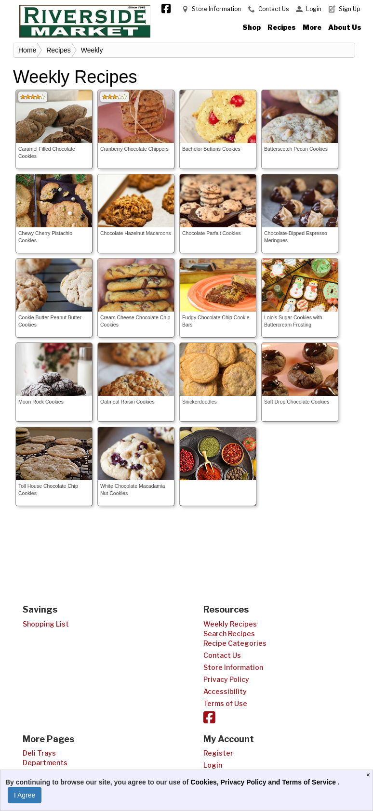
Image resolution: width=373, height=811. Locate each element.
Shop (251, 27)
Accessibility (225, 691)
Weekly (92, 50)
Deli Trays (39, 753)
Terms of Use (225, 703)
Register (218, 753)
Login (313, 9)
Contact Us (273, 9)
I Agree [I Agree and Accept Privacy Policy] (24, 795)
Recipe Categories (234, 643)
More (312, 27)
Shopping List (46, 624)
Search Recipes (229, 633)
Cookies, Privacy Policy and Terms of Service (264, 782)
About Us (344, 27)
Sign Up (349, 9)
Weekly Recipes (230, 624)
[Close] (369, 775)
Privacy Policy (226, 679)
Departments (45, 763)
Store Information (216, 9)
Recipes (281, 27)
